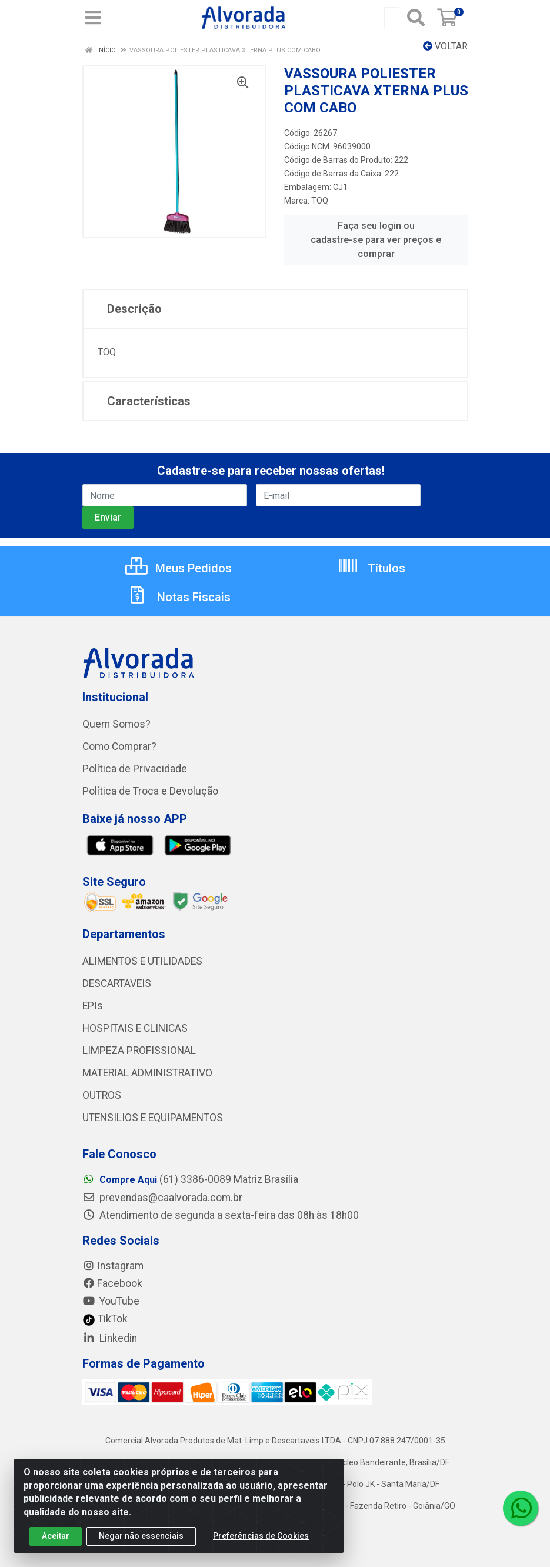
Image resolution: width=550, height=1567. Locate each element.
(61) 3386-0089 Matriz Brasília (190, 1179)
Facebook (112, 1283)
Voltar (445, 46)
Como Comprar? (119, 746)
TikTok (105, 1319)
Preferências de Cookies (261, 1538)
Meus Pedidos (178, 568)
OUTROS (101, 1095)
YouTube (110, 1301)
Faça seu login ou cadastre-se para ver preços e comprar (376, 239)
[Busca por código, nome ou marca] (391, 17)
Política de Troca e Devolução (150, 791)
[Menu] (93, 17)
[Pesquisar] (415, 17)
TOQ (319, 200)
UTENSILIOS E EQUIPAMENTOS (152, 1117)
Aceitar (55, 1538)
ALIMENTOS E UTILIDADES (142, 961)
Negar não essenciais (141, 1538)
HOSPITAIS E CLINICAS (135, 1028)
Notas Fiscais (179, 597)
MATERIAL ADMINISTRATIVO (147, 1073)
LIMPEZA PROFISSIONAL (139, 1050)
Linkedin (109, 1338)
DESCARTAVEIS (116, 983)
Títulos (371, 568)
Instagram (113, 1266)
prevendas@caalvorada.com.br (162, 1197)
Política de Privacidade (134, 769)
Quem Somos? (116, 724)
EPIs (92, 1006)
